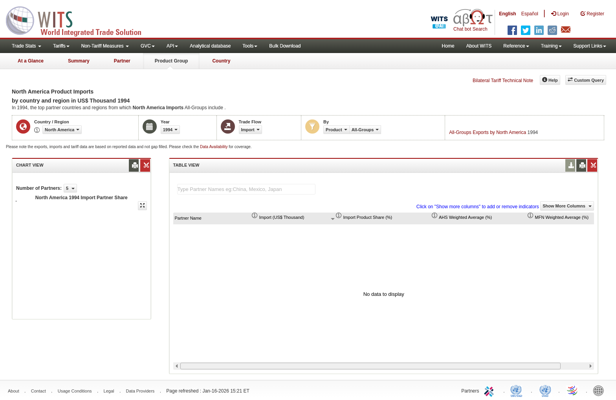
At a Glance (31, 61)
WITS (78, 19)
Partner (122, 61)
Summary (79, 61)
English (507, 14)
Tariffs (61, 46)
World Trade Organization (573, 390)
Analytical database (210, 46)
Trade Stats (26, 46)
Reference (516, 46)
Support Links (590, 46)
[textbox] (246, 189)
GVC (148, 46)
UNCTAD (518, 390)
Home (448, 46)
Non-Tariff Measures (105, 46)
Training (551, 46)
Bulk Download (285, 46)
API (172, 46)
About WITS (479, 46)
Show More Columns (567, 206)
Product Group (171, 61)
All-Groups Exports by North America (487, 132)
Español (529, 14)
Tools (249, 46)
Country (221, 61)
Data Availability (214, 147)
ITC (490, 390)
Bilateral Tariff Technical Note (503, 80)
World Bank (600, 390)
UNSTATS (545, 390)
